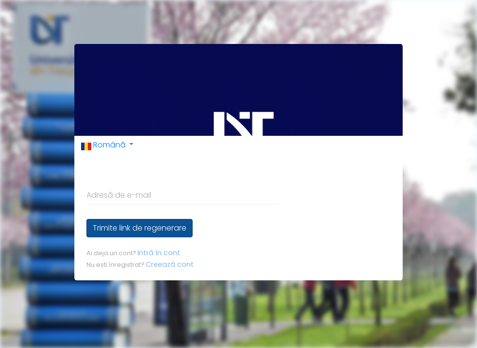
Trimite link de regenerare (139, 227)
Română (104, 144)
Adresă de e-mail (118, 195)
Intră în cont (159, 253)
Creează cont (170, 264)
